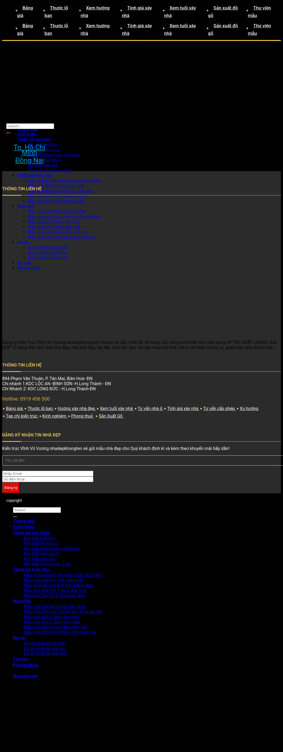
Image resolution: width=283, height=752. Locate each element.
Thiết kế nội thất (34, 139)
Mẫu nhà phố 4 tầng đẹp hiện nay (55, 627)
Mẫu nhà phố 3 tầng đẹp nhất (52, 622)
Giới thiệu (27, 134)
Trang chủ (27, 129)
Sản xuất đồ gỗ (223, 11)
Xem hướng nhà (95, 11)
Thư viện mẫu (259, 11)
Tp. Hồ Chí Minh (29, 150)
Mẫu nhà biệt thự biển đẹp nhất (54, 580)
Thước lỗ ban (56, 11)
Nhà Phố (22, 601)
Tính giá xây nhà (137, 11)
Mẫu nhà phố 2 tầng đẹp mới (51, 616)
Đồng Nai (29, 160)
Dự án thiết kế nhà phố (45, 653)
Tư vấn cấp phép (219, 408)
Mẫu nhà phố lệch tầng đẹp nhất (55, 606)
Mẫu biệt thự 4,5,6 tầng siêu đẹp (54, 595)
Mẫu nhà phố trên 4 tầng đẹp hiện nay (60, 632)
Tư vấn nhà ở (150, 408)
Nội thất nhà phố (43, 165)
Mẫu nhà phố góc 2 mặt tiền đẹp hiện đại (63, 611)
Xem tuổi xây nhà (180, 11)
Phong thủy (25, 665)
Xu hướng (249, 408)
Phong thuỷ (82, 416)
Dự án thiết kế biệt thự (45, 648)
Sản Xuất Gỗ (111, 416)
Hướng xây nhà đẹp (77, 408)
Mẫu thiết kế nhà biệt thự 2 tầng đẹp (58, 585)
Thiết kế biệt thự (34, 175)
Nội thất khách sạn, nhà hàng (54, 155)
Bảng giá (25, 11)
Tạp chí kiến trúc (22, 416)
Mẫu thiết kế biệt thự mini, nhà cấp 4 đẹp (64, 180)
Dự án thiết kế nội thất (45, 643)
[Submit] (8, 133)
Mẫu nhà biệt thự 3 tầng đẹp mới (57, 196)
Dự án (19, 638)
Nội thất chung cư (41, 543)
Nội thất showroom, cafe (50, 170)
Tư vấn (20, 659)
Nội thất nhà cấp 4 (44, 160)
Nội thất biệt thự (39, 538)
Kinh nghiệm (55, 416)
